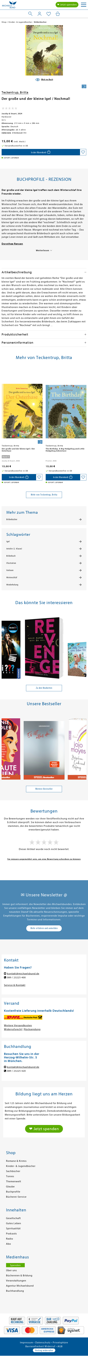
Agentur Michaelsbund (20, 1285)
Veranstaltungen (16, 1280)
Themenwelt (13, 1181)
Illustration (11, 563)
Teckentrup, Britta (15, 92)
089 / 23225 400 (16, 977)
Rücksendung (32, 1029)
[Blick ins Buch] (44, 79)
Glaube (10, 1186)
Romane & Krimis (16, 1161)
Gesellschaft (13, 1218)
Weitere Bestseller (44, 788)
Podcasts (11, 1233)
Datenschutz (42, 1342)
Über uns (11, 1270)
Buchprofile (13, 1191)
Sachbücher (13, 1171)
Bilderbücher (11, 519)
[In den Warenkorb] (41, 152)
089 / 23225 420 (16, 1070)
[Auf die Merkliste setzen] (83, 152)
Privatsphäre (60, 1342)
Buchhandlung (15, 1290)
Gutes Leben (13, 1223)
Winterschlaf (11, 577)
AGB (60, 1346)
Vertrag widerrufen (44, 1350)
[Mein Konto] (39, 13)
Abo (8, 1243)
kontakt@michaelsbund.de (23, 973)
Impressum (26, 1342)
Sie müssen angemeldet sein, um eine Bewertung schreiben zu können (44, 859)
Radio (9, 1238)
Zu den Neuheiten (44, 687)
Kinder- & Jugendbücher (20, 1166)
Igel (8, 541)
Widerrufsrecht (13, 1029)
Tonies (10, 1176)
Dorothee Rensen (12, 243)
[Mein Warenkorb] (57, 13)
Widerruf (50, 1346)
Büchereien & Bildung (19, 1275)
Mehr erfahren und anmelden (44, 928)
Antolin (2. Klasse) (14, 548)
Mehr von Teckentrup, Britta (44, 494)
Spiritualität (13, 1228)
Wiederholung (12, 584)
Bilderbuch (11, 556)
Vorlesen (10, 570)
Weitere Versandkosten (18, 1025)
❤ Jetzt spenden (67, 4)
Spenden (15, 1265)
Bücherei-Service (16, 1196)
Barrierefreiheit (34, 1346)
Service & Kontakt (14, 985)
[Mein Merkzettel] (48, 14)
